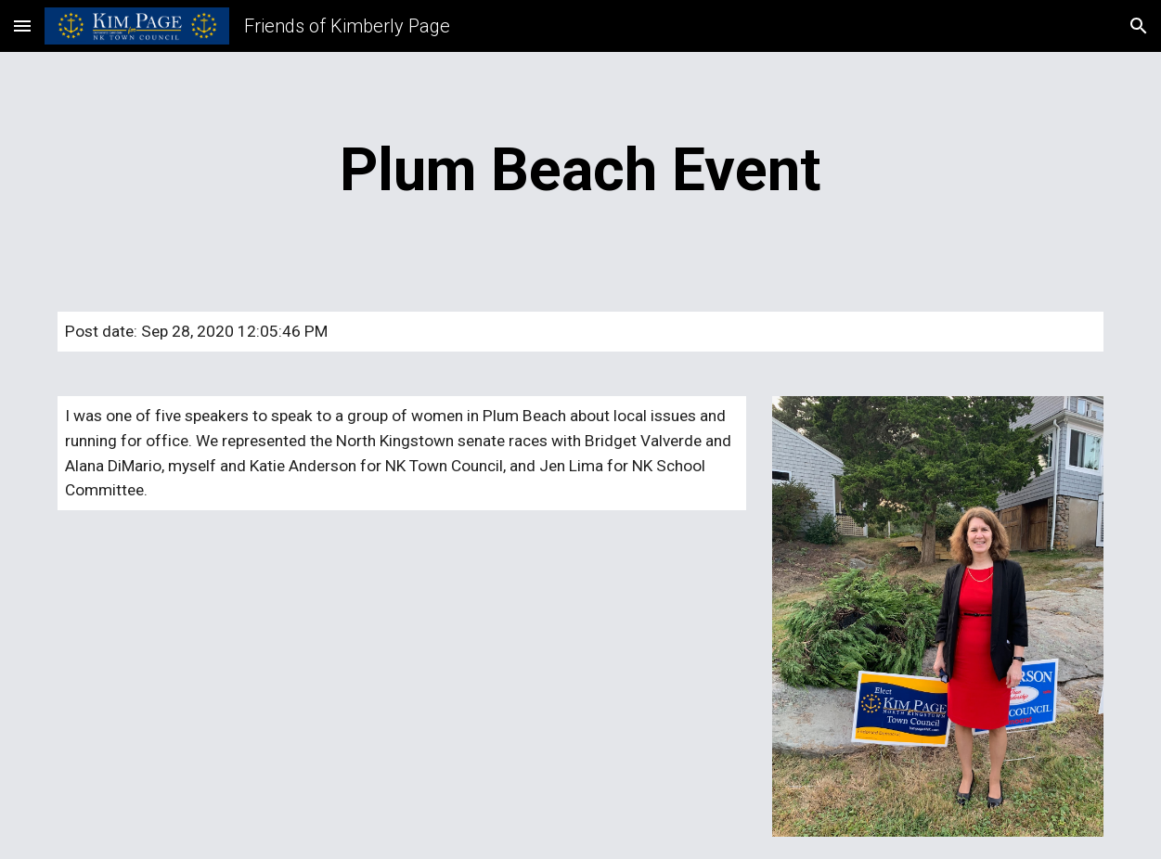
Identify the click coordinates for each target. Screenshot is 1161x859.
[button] (22, 25)
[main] (580, 170)
